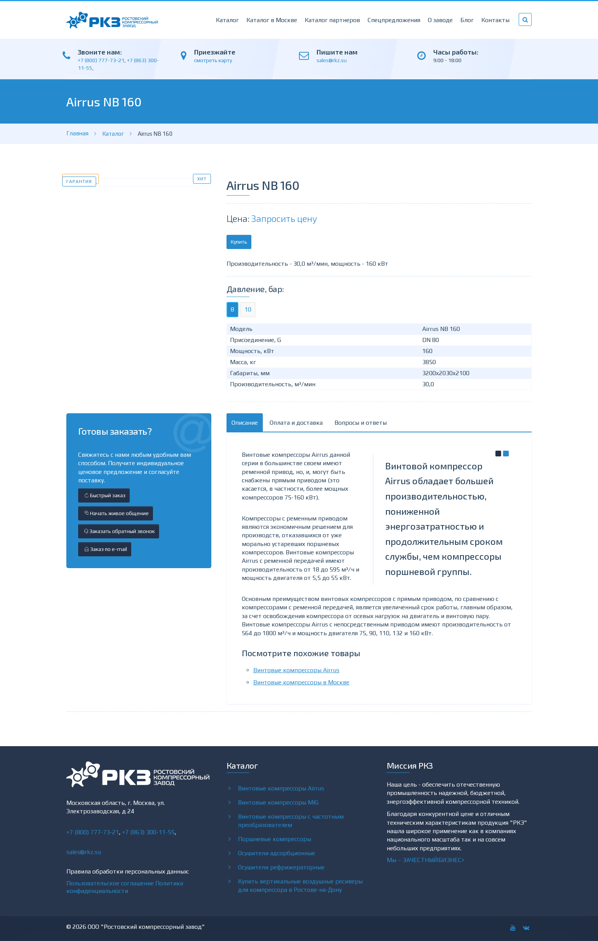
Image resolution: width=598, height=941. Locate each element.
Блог (467, 20)
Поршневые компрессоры (274, 839)
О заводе (440, 20)
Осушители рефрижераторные (281, 867)
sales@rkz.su (332, 60)
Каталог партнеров (332, 20)
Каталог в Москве (271, 20)
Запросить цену (284, 218)
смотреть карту (213, 60)
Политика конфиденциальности (124, 887)
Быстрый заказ (103, 495)
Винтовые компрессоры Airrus (296, 670)
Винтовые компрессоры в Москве (301, 682)
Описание (244, 422)
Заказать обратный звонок (118, 531)
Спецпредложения (394, 20)
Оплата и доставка (296, 422)
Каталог (227, 20)
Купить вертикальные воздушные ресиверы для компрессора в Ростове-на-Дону (300, 885)
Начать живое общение (115, 513)
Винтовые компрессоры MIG (278, 802)
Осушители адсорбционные (276, 853)
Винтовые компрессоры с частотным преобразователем (291, 821)
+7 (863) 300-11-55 (148, 832)
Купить (239, 242)
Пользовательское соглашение (110, 883)
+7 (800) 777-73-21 (101, 60)
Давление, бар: (255, 288)
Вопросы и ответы (360, 422)
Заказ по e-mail (104, 549)
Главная (77, 133)
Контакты (495, 20)
